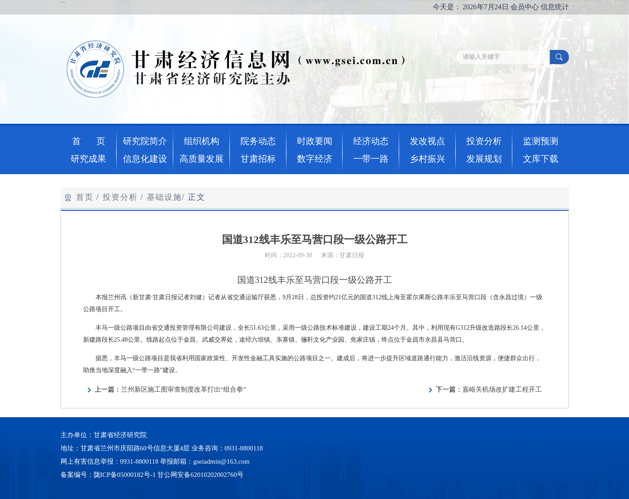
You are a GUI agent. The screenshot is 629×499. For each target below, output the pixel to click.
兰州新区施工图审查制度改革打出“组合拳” (183, 389)
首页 (85, 197)
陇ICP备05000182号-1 (125, 474)
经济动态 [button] (371, 141)
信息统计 (555, 7)
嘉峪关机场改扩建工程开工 (502, 389)
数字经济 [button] (314, 159)
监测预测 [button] (540, 141)
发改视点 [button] (427, 141)
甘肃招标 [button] (258, 159)
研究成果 (88, 159)
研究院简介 (145, 141)
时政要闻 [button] (314, 141)
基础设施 (164, 197)
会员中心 (525, 7)
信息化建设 (145, 159)
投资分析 (120, 197)
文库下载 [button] (540, 159)
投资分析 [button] (484, 141)
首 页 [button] (88, 141)
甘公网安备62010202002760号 (200, 474)
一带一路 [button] (371, 159)
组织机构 (201, 141)
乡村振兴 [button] (427, 159)
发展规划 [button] (484, 159)
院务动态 (258, 141)
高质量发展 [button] (201, 159)
